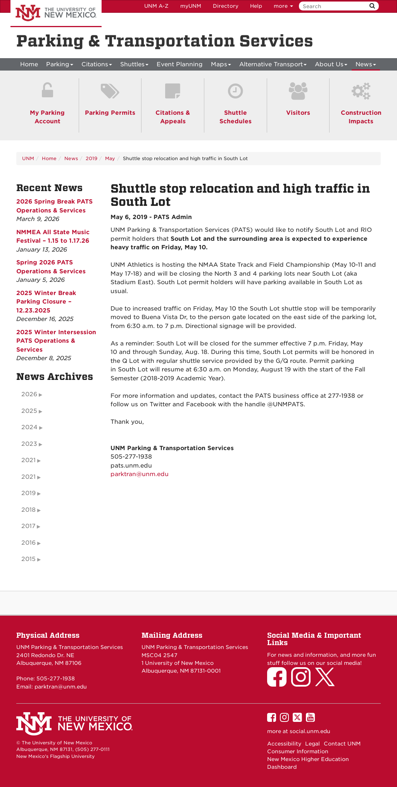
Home (29, 64)
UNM (28, 158)
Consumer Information (297, 751)
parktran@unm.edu (139, 474)
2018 (28, 509)
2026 (29, 394)
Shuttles (134, 66)
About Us (331, 66)
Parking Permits (110, 112)
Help (256, 6)
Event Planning (180, 64)
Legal (312, 743)
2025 (29, 410)
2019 (91, 158)
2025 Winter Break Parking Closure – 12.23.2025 (46, 302)
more (283, 6)
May (110, 158)
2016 (28, 542)
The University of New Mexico (56, 13)
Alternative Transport (273, 66)
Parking (59, 66)
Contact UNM (342, 743)
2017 (28, 526)
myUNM (190, 6)
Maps (221, 66)
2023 (29, 443)
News (366, 66)
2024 (29, 427)
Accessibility (284, 743)
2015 (28, 559)
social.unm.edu (310, 731)
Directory (225, 6)
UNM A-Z (156, 6)
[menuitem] (29, 64)
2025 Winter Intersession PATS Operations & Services (56, 341)
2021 (28, 460)
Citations (96, 66)
